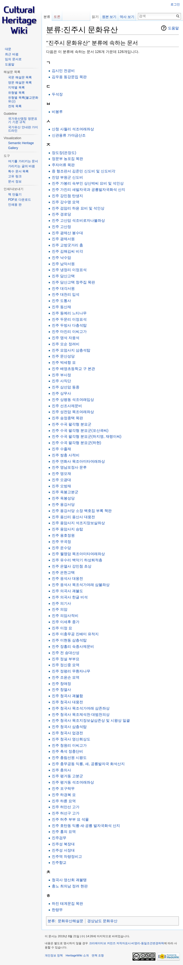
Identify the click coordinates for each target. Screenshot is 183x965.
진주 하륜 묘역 (64, 801)
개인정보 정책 (54, 955)
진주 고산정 (61, 227)
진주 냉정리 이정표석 (69, 270)
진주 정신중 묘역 (65, 665)
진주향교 (59, 862)
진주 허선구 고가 (65, 813)
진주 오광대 (61, 480)
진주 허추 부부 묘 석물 (70, 819)
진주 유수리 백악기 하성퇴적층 (77, 560)
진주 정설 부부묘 (65, 659)
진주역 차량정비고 (67, 856)
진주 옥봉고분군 (65, 492)
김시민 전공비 (63, 71)
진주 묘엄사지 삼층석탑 (71, 350)
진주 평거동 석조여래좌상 (73, 782)
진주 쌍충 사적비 (65, 455)
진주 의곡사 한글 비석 (70, 597)
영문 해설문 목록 (20, 82)
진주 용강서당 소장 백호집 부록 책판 (81, 511)
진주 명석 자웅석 (65, 338)
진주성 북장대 (63, 844)
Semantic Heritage (21, 143)
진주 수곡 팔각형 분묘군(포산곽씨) (80, 430)
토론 (57, 17)
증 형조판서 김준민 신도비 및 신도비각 (83, 171)
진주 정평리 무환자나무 (71, 671)
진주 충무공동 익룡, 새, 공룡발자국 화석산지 (88, 764)
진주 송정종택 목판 (67, 418)
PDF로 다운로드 (19, 199)
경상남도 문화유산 (102, 921)
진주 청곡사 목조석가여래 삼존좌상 (81, 708)
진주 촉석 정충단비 (67, 751)
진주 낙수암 (61, 257)
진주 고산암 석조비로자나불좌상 (78, 220)
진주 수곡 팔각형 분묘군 (71, 424)
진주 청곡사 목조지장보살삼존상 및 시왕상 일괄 (91, 720)
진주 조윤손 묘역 (65, 677)
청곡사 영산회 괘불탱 (69, 880)
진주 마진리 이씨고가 (69, 331)
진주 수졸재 (61, 449)
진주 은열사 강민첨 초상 (71, 566)
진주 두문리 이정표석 (69, 319)
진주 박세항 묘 (64, 362)
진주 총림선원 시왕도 (69, 757)
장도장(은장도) (64, 153)
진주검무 (59, 838)
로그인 (175, 4)
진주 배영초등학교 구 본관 (73, 369)
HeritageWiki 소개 (77, 955)
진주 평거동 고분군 (67, 776)
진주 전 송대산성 (65, 653)
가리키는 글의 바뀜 (21, 166)
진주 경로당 (61, 214)
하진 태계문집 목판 (67, 903)
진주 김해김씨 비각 (67, 251)
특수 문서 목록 (18, 171)
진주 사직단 (61, 381)
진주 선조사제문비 (67, 406)
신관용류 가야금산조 (69, 135)
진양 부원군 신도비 (67, 177)
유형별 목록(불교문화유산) (23, 99)
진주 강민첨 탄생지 (67, 196)
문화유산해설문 (70, 921)
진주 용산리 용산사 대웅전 (73, 517)
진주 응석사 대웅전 (67, 578)
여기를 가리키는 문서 (23, 161)
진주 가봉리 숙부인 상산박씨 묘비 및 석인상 (87, 183)
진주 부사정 (61, 375)
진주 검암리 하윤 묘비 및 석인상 (78, 208)
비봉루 (57, 112)
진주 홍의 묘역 (64, 831)
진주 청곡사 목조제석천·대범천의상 (81, 714)
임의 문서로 (13, 59)
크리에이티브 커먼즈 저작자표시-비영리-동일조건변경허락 (126, 943)
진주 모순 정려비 (65, 344)
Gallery (13, 148)
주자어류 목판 (63, 165)
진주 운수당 (61, 548)
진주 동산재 (61, 307)
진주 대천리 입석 (65, 294)
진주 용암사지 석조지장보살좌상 (78, 523)
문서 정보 (14, 181)
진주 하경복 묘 (64, 795)
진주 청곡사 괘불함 (67, 696)
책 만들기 (14, 194)
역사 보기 (127, 17)
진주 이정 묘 (62, 628)
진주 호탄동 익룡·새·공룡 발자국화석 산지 (86, 826)
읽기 (95, 17)
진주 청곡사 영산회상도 (71, 739)
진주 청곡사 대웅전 (67, 702)
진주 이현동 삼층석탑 (69, 640)
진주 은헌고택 (63, 572)
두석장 (57, 94)
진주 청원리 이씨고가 (69, 745)
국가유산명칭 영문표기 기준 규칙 (22, 120)
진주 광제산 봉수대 (67, 233)
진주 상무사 (61, 393)
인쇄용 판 (14, 204)
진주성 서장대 (63, 850)
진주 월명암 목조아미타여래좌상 (78, 554)
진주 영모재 (61, 473)
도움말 (173, 28)
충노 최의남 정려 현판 (70, 886)
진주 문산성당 (63, 356)
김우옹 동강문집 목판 (69, 77)
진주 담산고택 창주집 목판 (73, 282)
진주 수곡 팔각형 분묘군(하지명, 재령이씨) (86, 436)
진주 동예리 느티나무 (69, 313)
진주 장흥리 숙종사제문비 (73, 646)
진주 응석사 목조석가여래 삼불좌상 (81, 585)
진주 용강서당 (63, 504)
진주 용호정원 (63, 535)
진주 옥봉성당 (63, 498)
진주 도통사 (61, 301)
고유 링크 (14, 176)
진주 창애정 (61, 683)
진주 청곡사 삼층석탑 (69, 727)
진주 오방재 (61, 486)
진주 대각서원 (63, 288)
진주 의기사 (61, 603)
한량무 (57, 910)
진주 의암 (59, 609)
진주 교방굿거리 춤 (67, 245)
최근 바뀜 (11, 54)
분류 (51, 921)
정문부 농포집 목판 (67, 159)
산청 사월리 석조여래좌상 (73, 129)
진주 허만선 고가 (65, 807)
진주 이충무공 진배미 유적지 (75, 634)
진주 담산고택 (63, 276)
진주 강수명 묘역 (65, 202)
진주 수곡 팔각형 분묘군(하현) (76, 443)
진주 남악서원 (63, 264)
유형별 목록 (16, 93)
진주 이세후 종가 (65, 622)
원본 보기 (109, 17)
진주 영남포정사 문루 (69, 467)
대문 (8, 49)
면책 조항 (98, 955)
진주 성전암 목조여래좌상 (73, 412)
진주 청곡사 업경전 (67, 733)
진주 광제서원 (63, 239)
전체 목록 (14, 106)
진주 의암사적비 (65, 615)
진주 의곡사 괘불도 (67, 591)
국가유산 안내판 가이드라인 (23, 129)
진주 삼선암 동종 (65, 387)
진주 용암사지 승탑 (67, 529)
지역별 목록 (16, 87)
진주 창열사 (61, 689)
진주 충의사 (61, 770)
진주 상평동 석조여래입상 (73, 399)
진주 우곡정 (61, 541)
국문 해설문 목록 (20, 77)
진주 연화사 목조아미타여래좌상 (78, 461)
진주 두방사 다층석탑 (69, 325)
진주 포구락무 (63, 788)
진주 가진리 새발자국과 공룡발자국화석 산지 (88, 189)
